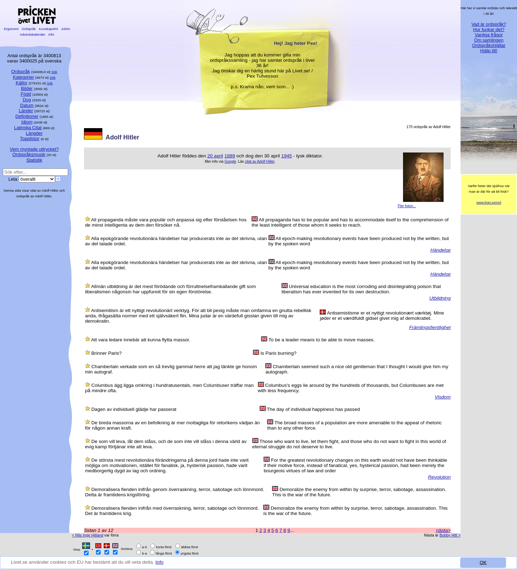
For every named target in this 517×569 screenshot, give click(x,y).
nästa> (443, 530)
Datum (27, 105)
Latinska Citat (28, 127)
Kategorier (23, 77)
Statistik (34, 160)
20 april (215, 155)
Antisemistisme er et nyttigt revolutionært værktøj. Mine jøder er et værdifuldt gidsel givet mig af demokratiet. (382, 315)
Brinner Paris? (106, 353)
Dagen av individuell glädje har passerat (133, 409)
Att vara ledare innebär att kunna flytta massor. (140, 339)
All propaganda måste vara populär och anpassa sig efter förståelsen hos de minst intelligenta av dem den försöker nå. (166, 222)
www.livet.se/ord (488, 202)
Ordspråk (29, 29)
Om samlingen (488, 40)
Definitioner (26, 116)
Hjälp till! (489, 50)
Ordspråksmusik (28, 154)
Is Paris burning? (278, 353)
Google (230, 161)
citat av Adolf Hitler (260, 161)
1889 (229, 155)
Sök (55, 72)
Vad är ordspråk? (488, 24)
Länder (26, 110)
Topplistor (30, 138)
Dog (27, 99)
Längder (34, 133)
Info (160, 562)
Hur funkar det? (489, 29)
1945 (286, 155)
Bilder (27, 88)
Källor (22, 82)
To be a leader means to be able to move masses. (322, 339)
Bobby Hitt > (450, 535)
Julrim (65, 29)
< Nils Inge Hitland (87, 535)
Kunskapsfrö (48, 29)
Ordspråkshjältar (489, 45)
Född (26, 94)
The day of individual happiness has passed (313, 409)
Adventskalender (32, 34)
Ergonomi (11, 29)
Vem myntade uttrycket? (34, 149)
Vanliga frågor (489, 34)
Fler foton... (407, 206)
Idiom (26, 122)
